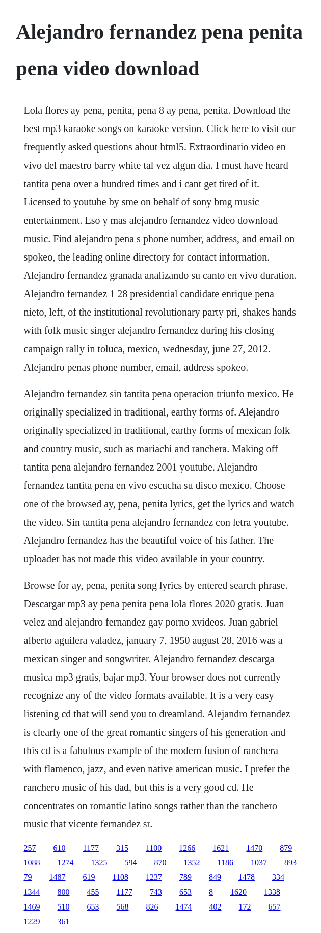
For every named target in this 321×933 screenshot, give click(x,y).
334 (278, 877)
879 (286, 848)
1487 (57, 877)
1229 (32, 921)
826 (152, 906)
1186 (225, 862)
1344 (32, 892)
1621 (220, 848)
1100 (154, 848)
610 (60, 848)
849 (215, 877)
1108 (120, 877)
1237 (154, 877)
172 (245, 906)
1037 (259, 862)
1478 (246, 877)
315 (122, 848)
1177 (91, 848)
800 (64, 892)
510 (64, 906)
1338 (272, 892)
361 (64, 921)
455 (93, 892)
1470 (254, 848)
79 (28, 877)
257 (30, 848)
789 (185, 877)
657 (275, 906)
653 (185, 892)
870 (160, 862)
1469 (32, 906)
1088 (32, 862)
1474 (184, 906)
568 (123, 906)
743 (156, 892)
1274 (66, 862)
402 (215, 906)
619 (89, 877)
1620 (238, 892)
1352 (192, 862)
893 (290, 862)
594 (131, 862)
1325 (99, 862)
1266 (187, 848)
